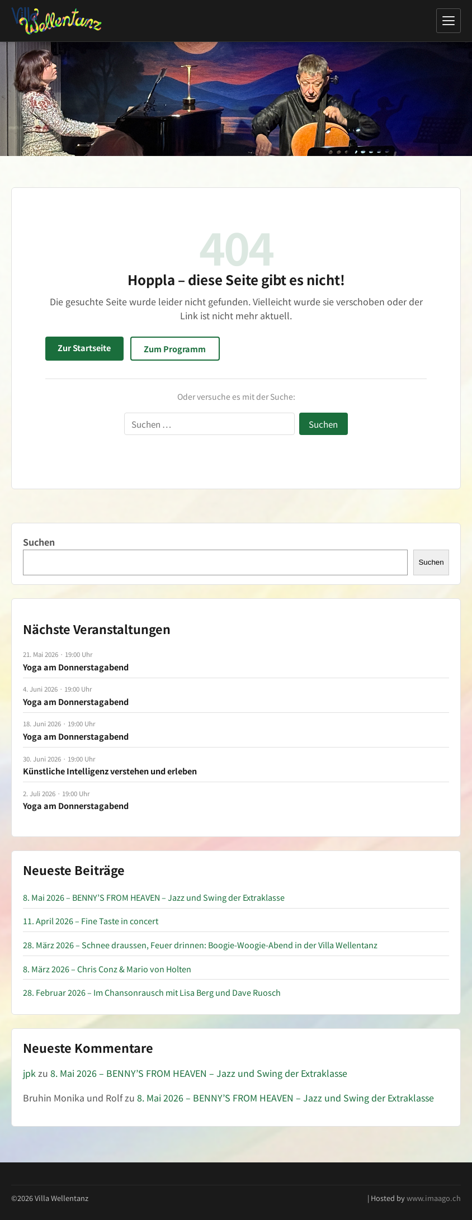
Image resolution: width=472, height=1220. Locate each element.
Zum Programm (175, 348)
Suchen (39, 541)
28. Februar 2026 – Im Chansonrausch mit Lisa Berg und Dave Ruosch (152, 992)
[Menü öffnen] (448, 20)
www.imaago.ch (434, 1198)
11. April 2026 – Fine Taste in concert (90, 920)
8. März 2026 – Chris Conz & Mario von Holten (107, 969)
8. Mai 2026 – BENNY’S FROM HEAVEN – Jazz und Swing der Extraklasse (154, 897)
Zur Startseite (84, 347)
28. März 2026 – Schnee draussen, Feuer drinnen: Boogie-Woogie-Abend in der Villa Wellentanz (200, 945)
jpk (29, 1073)
